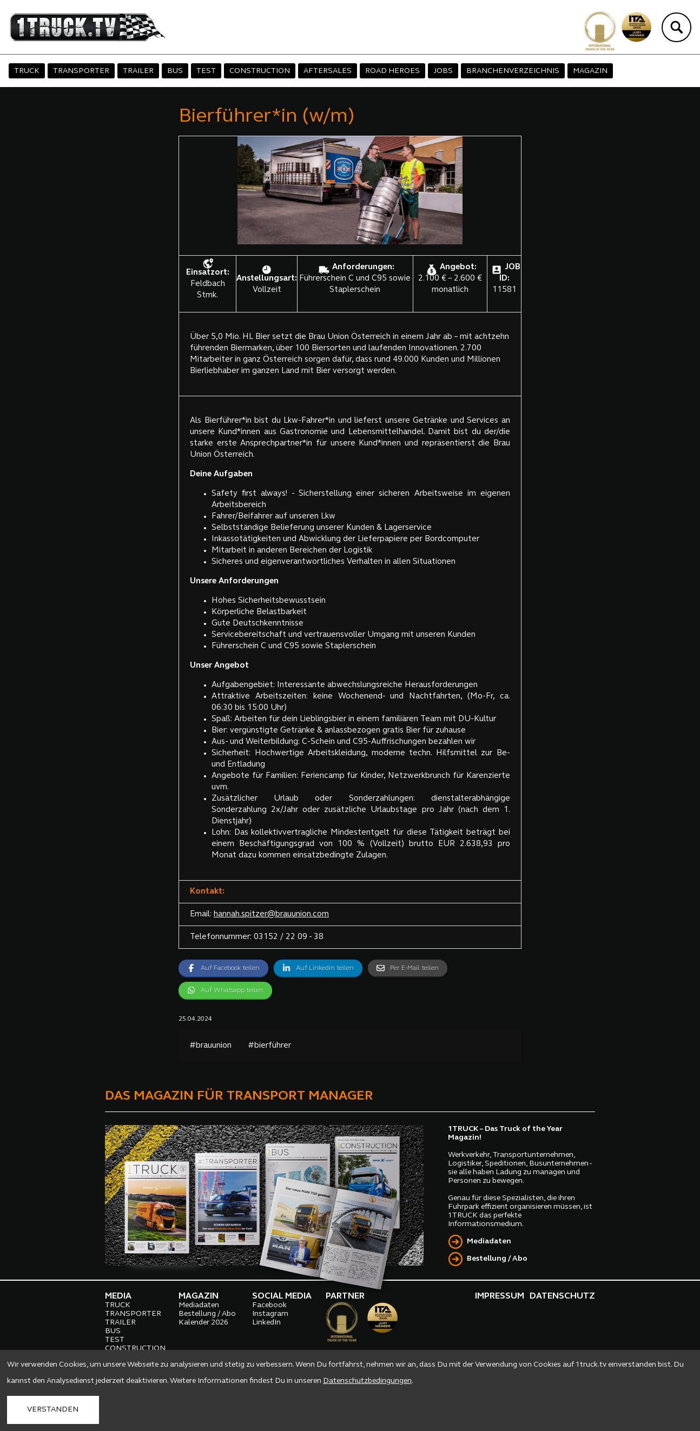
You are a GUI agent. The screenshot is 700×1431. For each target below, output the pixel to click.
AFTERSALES (327, 71)
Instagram (270, 1314)
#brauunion (210, 1046)
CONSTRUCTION (259, 71)
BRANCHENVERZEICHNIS (512, 71)
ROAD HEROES (392, 71)
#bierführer (269, 1046)
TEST (206, 71)
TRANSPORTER (81, 71)
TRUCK (26, 71)
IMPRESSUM (499, 1296)
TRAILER (138, 71)
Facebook (269, 1305)
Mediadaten (489, 1241)
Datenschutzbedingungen (367, 1381)
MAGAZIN (590, 71)
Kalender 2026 (203, 1323)
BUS (175, 71)
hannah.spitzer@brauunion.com (271, 914)
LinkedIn (266, 1323)
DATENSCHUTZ (562, 1296)
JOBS (443, 71)
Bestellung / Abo (497, 1259)
